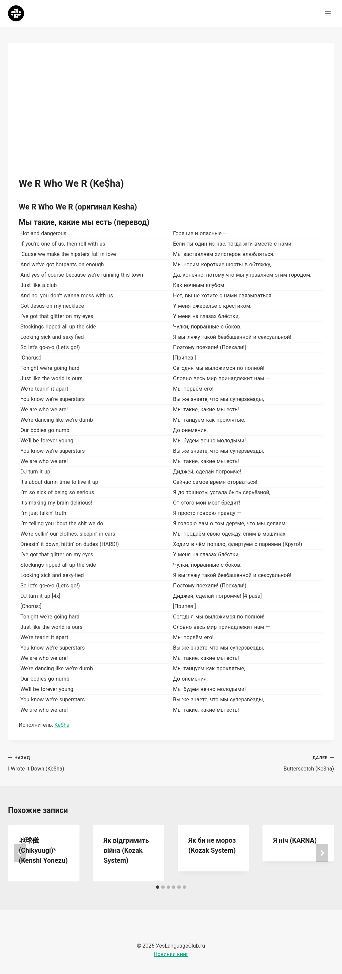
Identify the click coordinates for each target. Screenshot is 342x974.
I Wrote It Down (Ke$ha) (87, 762)
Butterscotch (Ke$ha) (255, 762)
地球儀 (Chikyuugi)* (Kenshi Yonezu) (43, 850)
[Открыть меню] (328, 13)
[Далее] (322, 853)
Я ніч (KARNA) (295, 840)
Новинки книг (171, 954)
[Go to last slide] (20, 853)
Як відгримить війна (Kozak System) (126, 850)
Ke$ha (61, 725)
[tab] (157, 887)
